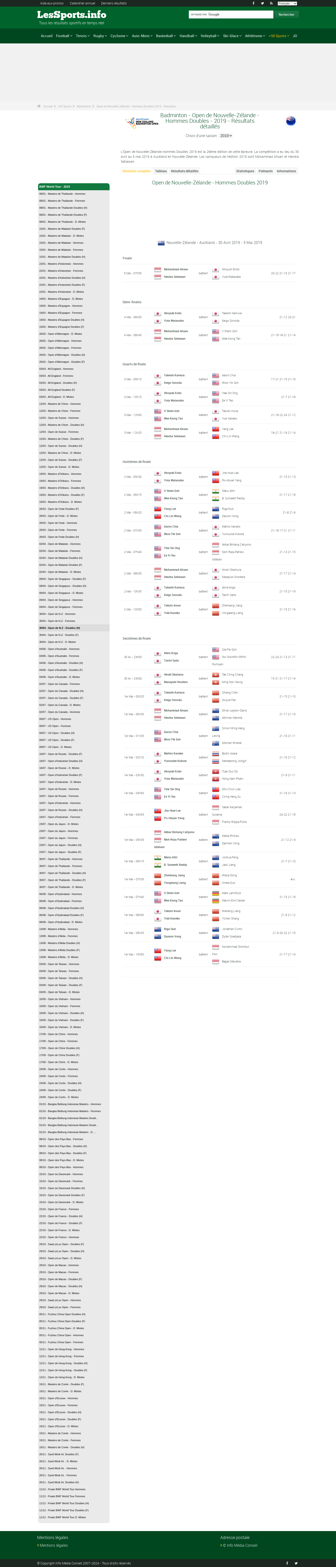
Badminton (84, 106)
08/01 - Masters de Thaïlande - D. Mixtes (62, 221)
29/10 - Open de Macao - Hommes (59, 1265)
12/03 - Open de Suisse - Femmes (59, 431)
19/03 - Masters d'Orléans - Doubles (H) (62, 487)
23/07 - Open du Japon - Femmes (58, 838)
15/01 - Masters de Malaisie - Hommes (61, 242)
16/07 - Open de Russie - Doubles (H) (60, 810)
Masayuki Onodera (233, 576)
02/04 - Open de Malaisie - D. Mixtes (60, 571)
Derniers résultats (114, 3)
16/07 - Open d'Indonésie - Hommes (60, 803)
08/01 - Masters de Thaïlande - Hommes (62, 193)
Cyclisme (118, 35)
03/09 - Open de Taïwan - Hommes (59, 964)
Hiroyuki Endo (230, 269)
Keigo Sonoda (230, 320)
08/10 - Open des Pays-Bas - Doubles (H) (63, 1146)
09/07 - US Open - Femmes (55, 726)
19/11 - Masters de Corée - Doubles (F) (61, 1384)
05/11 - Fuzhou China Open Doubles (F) (62, 1321)
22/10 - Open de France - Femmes (59, 1209)
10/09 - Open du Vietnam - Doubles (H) (61, 1013)
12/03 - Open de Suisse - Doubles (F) (60, 459)
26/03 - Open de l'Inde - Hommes (58, 522)
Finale (127, 258)
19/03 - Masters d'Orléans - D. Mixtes (60, 501)
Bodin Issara (229, 752)
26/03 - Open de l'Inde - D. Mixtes (58, 515)
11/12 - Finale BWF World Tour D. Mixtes (62, 1517)
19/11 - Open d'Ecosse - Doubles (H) (60, 1412)
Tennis (81, 35)
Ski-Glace (231, 35)
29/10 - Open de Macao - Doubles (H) (60, 1286)
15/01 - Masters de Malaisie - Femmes (61, 249)
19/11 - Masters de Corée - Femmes (60, 1440)
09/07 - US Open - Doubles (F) (56, 740)
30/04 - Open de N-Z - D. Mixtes (57, 642)
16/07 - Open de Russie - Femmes (59, 796)
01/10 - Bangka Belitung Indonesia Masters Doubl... (68, 1118)
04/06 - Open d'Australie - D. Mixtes (59, 677)
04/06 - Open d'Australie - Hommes (59, 649)
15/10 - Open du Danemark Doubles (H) (62, 1188)
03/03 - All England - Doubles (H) (58, 382)
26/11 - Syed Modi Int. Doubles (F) (59, 1454)
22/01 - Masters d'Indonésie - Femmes (61, 270)
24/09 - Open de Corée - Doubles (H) (60, 1083)
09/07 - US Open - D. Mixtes (55, 747)
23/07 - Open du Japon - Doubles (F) (60, 852)
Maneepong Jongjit (234, 760)
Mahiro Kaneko (231, 526)
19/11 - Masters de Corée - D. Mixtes (60, 1391)
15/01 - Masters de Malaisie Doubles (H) (62, 256)
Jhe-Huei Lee (230, 473)
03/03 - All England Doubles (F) (57, 389)
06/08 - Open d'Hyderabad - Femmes (60, 901)
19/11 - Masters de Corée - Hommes (60, 1433)
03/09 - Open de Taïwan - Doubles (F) (60, 985)
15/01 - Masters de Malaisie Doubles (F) (62, 228)
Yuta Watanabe (231, 276)
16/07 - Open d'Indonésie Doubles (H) (60, 761)
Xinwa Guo (228, 881)
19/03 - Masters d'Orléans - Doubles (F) (61, 494)
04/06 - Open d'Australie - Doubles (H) (61, 663)
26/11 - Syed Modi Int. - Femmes (58, 1475)
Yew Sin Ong (230, 393)
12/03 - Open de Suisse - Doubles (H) (60, 445)
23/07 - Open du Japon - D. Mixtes (59, 824)
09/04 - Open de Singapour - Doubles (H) (62, 586)
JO (295, 35)
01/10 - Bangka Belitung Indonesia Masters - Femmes (70, 1111)
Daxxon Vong (230, 516)
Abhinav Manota (232, 717)
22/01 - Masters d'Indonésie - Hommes (61, 263)
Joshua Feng (230, 856)
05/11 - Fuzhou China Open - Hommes (61, 1335)
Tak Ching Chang (232, 674)
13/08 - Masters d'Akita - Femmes (58, 936)
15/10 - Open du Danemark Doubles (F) (62, 1195)
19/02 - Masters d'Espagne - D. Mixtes (61, 298)
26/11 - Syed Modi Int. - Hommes (58, 1468)
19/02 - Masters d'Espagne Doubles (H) (61, 319)
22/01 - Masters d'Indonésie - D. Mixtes (61, 291)
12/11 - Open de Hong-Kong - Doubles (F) (63, 1370)
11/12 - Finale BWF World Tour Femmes (62, 1496)
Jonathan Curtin (232, 928)
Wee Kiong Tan (231, 338)
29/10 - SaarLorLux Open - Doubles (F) (61, 1244)
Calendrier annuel (82, 3)
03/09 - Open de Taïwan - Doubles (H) (61, 978)
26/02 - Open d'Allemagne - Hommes (60, 340)
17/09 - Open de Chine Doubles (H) (59, 1048)
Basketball (164, 35)
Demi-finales (132, 302)
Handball (187, 35)
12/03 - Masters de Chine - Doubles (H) (61, 424)
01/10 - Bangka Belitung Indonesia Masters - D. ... (67, 1132)
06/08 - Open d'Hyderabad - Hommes (60, 894)
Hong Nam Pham (232, 778)
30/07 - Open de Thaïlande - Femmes (60, 866)
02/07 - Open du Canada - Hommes (59, 712)
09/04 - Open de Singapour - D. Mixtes (61, 593)
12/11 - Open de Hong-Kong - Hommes (61, 1349)
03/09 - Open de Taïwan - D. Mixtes (59, 992)
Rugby (98, 35)
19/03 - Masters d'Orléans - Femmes (60, 480)
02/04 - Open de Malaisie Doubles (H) (60, 557)
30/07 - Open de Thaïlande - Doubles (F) (62, 880)
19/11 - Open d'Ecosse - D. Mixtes (58, 1426)
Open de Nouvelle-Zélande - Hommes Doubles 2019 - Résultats (136, 106)
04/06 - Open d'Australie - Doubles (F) (61, 670)
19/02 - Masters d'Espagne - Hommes (60, 305)
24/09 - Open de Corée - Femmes (58, 1076)
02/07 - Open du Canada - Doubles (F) (61, 698)
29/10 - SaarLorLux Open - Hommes (60, 1300)
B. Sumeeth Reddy (233, 498)
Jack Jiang (229, 863)
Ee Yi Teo (227, 400)
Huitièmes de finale (137, 461)
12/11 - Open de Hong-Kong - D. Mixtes (62, 1377)
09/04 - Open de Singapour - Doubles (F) (62, 579)
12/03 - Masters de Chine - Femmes (59, 410)
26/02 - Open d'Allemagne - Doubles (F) (62, 361)
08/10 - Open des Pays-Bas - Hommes (61, 1167)
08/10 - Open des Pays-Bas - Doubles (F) (62, 1153)
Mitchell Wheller (232, 742)
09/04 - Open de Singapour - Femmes (60, 607)
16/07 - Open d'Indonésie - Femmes (59, 817)
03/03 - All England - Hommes (56, 368)
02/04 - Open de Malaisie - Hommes (60, 543)
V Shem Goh (229, 331)
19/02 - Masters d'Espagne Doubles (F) (61, 326)
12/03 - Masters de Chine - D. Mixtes (60, 452)
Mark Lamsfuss (231, 892)
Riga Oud (227, 509)
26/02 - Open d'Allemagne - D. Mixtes (60, 333)
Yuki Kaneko (229, 418)
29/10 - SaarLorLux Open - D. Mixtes (60, 1258)
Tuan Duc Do (230, 770)
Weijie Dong (229, 874)
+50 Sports (277, 35)
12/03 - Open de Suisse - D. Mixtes (59, 466)
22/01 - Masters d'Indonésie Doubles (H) (62, 277)
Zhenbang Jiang (232, 605)
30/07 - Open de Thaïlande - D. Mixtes (61, 887)
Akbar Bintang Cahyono (236, 544)
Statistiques (245, 171)
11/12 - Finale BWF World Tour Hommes (62, 1489)
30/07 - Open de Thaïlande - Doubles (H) (62, 873)
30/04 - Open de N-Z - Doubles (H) (59, 628)
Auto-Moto (141, 35)
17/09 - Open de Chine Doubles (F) (59, 1055)
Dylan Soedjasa (231, 935)
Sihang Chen (230, 692)
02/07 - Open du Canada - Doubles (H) (61, 691)
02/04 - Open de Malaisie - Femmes (59, 550)
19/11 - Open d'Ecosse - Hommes (58, 1398)
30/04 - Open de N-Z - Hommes (57, 614)
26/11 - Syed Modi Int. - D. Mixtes (58, 1461)
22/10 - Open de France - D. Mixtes (59, 1230)
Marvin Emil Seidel (233, 899)
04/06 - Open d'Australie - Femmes (59, 656)
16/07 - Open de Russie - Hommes (59, 789)
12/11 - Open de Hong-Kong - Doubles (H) (63, 1363)
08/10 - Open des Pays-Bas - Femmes (61, 1139)
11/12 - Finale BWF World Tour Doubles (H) (64, 1503)
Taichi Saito (229, 594)
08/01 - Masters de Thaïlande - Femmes (62, 200)
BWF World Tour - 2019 (74, 186)
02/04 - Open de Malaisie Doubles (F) (60, 564)
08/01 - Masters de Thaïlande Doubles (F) (63, 214)
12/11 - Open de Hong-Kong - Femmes (61, 1356)
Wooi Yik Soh (230, 382)
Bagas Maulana (231, 960)
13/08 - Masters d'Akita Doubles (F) (59, 950)
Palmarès (266, 171)
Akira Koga (228, 587)
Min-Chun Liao (231, 788)
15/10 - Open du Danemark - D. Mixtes (61, 1202)
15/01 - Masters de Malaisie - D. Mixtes (61, 235)
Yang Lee (227, 429)
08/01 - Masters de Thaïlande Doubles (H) (63, 207)
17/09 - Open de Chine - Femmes (58, 1041)
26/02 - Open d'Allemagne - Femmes (60, 347)
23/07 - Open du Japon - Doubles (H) (60, 845)
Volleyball (208, 35)
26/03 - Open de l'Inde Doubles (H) (59, 536)
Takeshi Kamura (232, 313)
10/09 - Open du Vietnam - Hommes (60, 999)
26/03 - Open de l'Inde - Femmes (58, 529)
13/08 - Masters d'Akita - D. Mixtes (59, 957)
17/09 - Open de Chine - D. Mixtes (58, 1062)
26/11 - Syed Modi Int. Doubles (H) (59, 1482)
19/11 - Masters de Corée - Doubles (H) (61, 1447)
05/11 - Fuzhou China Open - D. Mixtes (61, 1328)
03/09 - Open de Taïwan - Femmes (59, 971)
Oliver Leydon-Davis (234, 709)
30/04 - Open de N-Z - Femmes (57, 621)
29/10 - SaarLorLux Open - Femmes (60, 1307)
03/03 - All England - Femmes (56, 375)
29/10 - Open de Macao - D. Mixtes (59, 1293)
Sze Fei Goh (229, 649)
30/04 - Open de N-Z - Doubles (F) (59, 635)
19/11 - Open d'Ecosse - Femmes (58, 1405)
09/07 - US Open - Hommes (55, 719)
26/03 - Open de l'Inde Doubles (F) (59, 508)
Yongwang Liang (232, 612)
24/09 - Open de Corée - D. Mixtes (59, 1097)
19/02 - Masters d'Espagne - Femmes (60, 312)
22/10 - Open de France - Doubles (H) (60, 1216)
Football (62, 35)
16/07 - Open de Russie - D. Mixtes (59, 768)
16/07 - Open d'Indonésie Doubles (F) (60, 775)
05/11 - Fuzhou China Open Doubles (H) (62, 1314)
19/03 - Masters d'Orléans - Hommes (60, 473)
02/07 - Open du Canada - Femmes (59, 684)
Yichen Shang (230, 917)
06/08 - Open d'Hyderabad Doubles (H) (61, 908)
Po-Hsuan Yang (231, 480)
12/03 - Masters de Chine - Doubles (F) (61, 438)
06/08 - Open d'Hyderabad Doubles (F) (61, 915)
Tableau (161, 171)
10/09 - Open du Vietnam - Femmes (59, 1006)
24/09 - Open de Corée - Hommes (58, 1069)
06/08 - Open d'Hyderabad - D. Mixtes (60, 922)
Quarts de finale (134, 364)
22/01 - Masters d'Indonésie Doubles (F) (62, 284)
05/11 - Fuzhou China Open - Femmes (61, 1342)
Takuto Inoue (230, 411)
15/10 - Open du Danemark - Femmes (61, 1181)
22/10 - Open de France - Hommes (59, 1237)
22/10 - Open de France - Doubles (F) (60, 1223)
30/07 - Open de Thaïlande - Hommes (60, 859)
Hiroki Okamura (231, 569)
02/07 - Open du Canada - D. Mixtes (60, 705)
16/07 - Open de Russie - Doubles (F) (60, 754)
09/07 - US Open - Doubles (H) (57, 733)
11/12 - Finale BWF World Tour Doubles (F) (64, 1510)
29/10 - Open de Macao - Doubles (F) (60, 1279)
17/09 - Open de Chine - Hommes (58, 1034)
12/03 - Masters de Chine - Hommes (60, 403)
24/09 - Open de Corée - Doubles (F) (60, 1090)
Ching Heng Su (231, 796)
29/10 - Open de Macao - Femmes (59, 1272)
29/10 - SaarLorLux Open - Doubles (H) (61, 1251)
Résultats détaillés (184, 171)
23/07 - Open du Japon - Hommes (58, 831)
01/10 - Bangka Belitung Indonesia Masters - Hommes (70, 1104)
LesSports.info (54, 15)
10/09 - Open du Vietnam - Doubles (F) (61, 1020)
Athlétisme (253, 35)
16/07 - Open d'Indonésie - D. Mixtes (60, 782)
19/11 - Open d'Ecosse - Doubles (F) (60, 1419)
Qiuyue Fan (229, 699)
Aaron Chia (229, 375)
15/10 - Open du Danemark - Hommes (61, 1174)
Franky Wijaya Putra (234, 821)
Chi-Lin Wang (230, 436)
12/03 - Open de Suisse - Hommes (59, 417)
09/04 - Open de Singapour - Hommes (61, 600)
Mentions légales (54, 1545)
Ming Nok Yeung (232, 681)
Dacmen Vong (230, 842)
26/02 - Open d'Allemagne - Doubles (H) (62, 354)
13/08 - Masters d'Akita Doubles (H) (59, 943)
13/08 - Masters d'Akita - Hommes (58, 929)
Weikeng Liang (231, 910)
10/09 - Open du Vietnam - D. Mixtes (60, 1027)
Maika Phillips (230, 834)
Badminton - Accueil (52, 177)
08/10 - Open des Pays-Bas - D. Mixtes (61, 1160)
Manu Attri (228, 491)
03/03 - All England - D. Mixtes (56, 396)
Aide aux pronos (52, 3)
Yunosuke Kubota (233, 534)
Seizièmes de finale (137, 638)
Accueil (47, 35)
